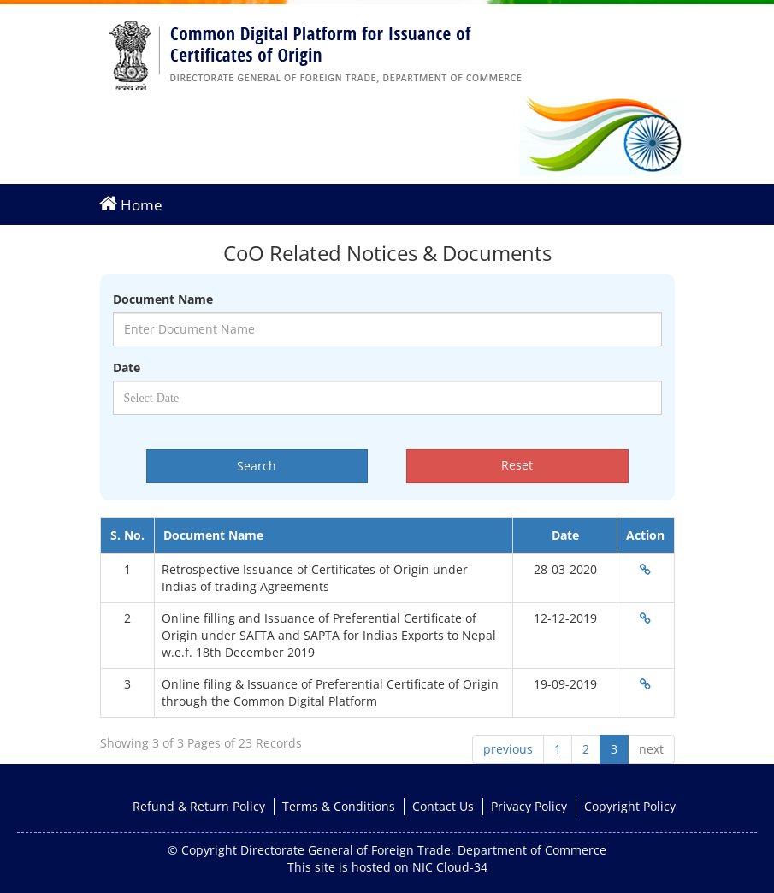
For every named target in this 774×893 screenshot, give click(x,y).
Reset (517, 465)
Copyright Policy (630, 806)
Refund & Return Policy (199, 806)
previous (508, 749)
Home (130, 204)
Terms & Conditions (338, 806)
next (651, 749)
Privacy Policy (529, 806)
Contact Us (443, 806)
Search (256, 466)
